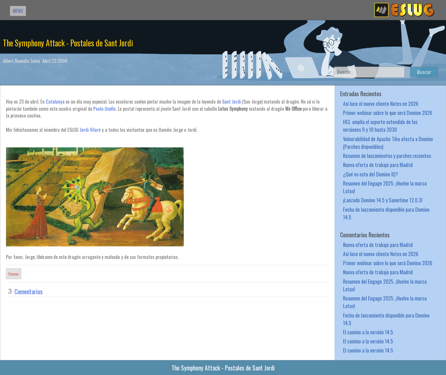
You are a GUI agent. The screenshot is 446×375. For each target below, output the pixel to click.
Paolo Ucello (104, 108)
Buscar (424, 72)
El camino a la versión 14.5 (368, 332)
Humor (13, 274)
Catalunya (56, 101)
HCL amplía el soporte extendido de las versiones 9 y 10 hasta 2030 (380, 125)
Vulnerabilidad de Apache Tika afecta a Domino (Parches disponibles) (388, 142)
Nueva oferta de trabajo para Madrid (378, 164)
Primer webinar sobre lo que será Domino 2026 (387, 112)
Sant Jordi (231, 101)
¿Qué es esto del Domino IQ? (370, 174)
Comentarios (29, 291)
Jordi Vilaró (90, 129)
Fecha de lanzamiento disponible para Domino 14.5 (386, 213)
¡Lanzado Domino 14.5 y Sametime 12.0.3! (382, 200)
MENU (18, 10)
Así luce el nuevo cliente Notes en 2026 (380, 103)
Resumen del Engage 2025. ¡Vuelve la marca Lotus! (385, 187)
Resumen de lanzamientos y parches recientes (387, 155)
